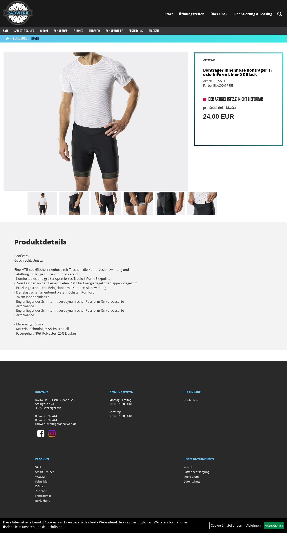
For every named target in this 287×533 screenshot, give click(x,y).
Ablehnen (253, 525)
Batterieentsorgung (196, 472)
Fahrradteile (114, 31)
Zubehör (94, 31)
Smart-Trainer (24, 31)
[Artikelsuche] (279, 14)
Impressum (191, 477)
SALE (5, 31)
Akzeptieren (274, 525)
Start (169, 14)
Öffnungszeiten (191, 14)
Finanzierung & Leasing (253, 14)
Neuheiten (191, 400)
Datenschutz (192, 481)
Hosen (35, 38)
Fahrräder (61, 31)
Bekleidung (136, 31)
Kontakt (189, 467)
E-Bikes (78, 31)
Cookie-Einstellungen (226, 525)
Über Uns (219, 14)
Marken (154, 31)
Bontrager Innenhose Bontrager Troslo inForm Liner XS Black (237, 72)
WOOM (44, 31)
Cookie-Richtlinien (48, 527)
